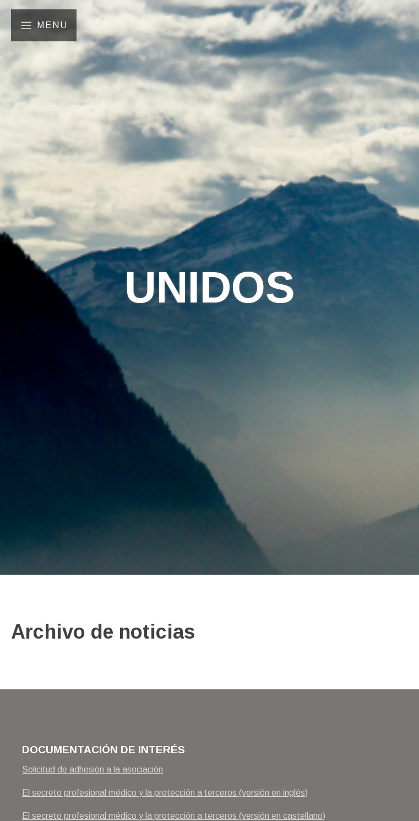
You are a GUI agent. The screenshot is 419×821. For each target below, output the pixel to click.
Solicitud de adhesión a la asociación (92, 769)
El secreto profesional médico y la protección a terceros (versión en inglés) (165, 792)
